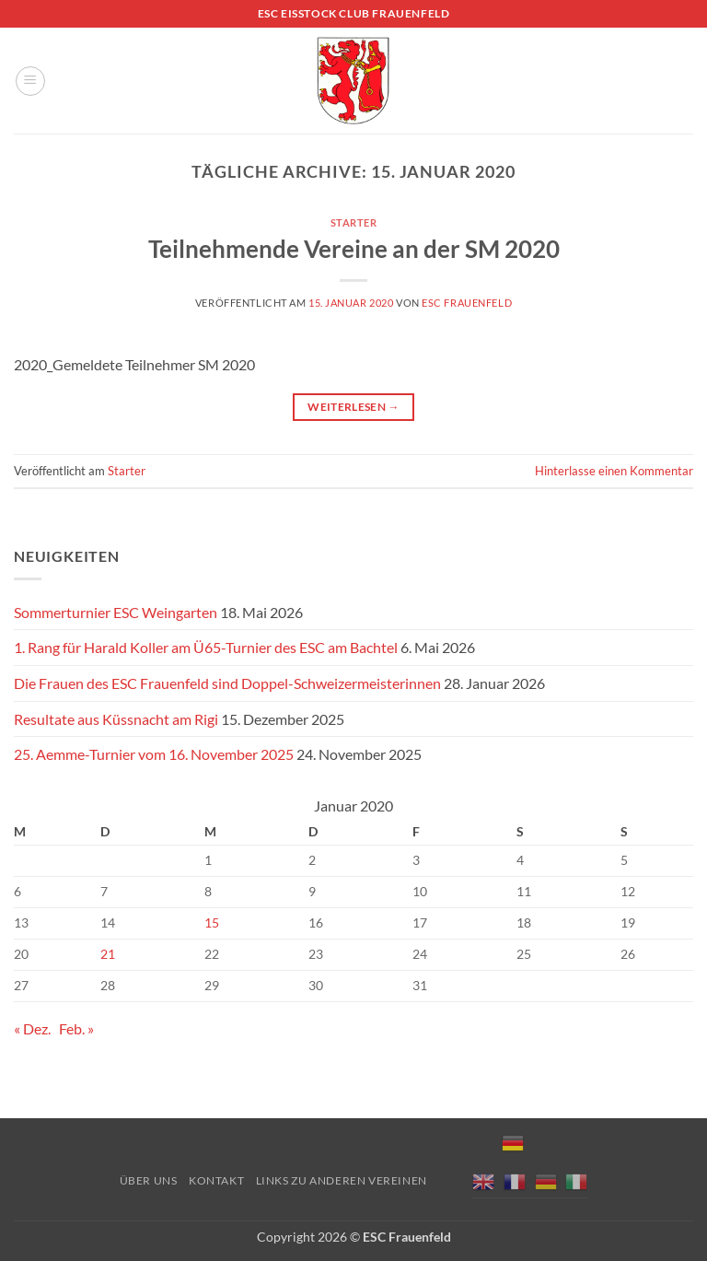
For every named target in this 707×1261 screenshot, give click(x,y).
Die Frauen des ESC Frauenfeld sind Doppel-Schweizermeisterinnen (227, 683)
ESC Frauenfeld (467, 303)
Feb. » (76, 1028)
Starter (353, 222)
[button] (30, 81)
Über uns (149, 1180)
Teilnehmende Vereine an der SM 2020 (354, 249)
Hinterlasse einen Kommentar (614, 470)
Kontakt (216, 1180)
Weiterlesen (353, 406)
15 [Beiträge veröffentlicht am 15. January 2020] (211, 922)
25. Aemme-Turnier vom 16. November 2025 (154, 754)
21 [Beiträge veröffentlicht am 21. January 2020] (107, 954)
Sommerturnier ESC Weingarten (115, 612)
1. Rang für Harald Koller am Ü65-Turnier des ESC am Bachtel (206, 647)
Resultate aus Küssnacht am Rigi (116, 719)
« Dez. (32, 1028)
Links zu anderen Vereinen (341, 1180)
